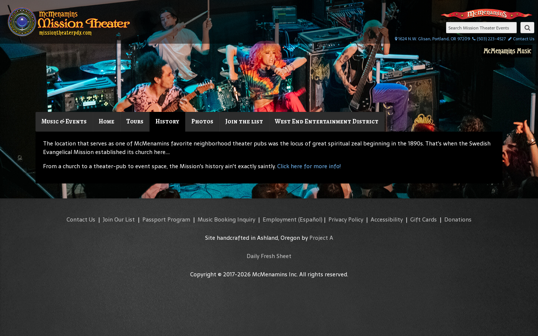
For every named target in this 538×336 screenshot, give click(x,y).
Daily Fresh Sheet (269, 256)
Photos (202, 121)
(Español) (310, 219)
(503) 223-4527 (489, 38)
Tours (134, 121)
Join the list (244, 121)
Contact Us (521, 38)
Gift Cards (423, 219)
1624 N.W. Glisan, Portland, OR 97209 (432, 38)
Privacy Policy (345, 219)
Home (106, 121)
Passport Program (166, 219)
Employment (280, 219)
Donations (457, 219)
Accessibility (387, 219)
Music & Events (64, 121)
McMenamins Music (507, 51)
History (167, 121)
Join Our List (119, 219)
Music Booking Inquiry (226, 219)
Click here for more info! (309, 166)
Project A (321, 237)
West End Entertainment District (326, 121)
